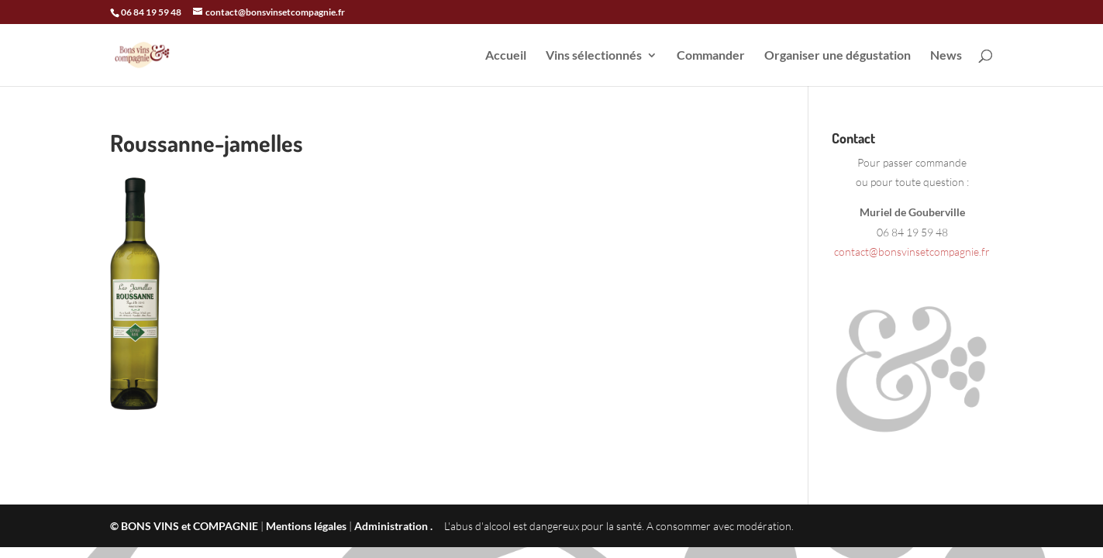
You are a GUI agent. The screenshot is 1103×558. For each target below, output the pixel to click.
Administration (391, 525)
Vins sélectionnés (594, 56)
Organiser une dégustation (837, 56)
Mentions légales (306, 525)
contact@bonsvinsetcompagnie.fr (912, 251)
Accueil (505, 56)
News (946, 56)
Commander (711, 56)
